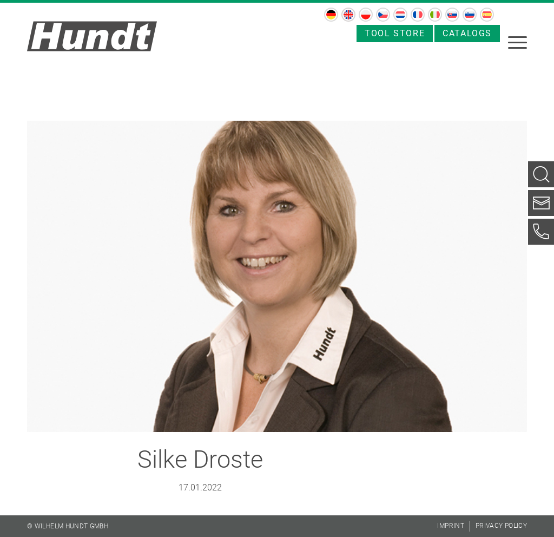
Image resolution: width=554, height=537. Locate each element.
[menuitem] (331, 14)
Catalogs (467, 33)
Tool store (395, 33)
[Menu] (517, 42)
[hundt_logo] (92, 36)
